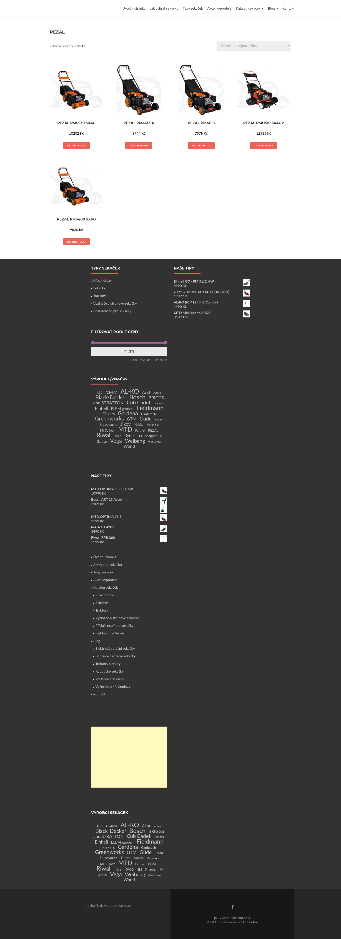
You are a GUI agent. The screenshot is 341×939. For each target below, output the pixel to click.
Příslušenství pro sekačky (112, 311)
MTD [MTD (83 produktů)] (125, 429)
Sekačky (99, 288)
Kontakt (288, 8)
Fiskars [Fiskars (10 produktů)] (108, 413)
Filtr (129, 352)
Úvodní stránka (133, 8)
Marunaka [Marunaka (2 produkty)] (153, 424)
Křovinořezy (102, 280)
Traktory (99, 295)
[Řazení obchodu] (254, 46)
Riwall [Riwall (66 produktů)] (104, 434)
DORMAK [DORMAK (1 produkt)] (159, 403)
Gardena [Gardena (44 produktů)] (128, 413)
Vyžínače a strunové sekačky (115, 303)
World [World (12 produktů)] (129, 446)
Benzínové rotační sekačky (115, 656)
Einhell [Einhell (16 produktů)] (101, 408)
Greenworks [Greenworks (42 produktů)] (109, 418)
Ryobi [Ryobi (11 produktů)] (129, 435)
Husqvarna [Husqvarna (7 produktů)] (108, 424)
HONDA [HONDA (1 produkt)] (159, 419)
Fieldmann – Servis (109, 633)
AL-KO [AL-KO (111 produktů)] (129, 391)
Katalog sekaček (248, 8)
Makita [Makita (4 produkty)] (139, 424)
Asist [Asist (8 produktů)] (146, 392)
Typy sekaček (193, 8)
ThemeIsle (250, 922)
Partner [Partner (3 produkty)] (140, 430)
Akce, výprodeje (219, 8)
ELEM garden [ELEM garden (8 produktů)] (122, 408)
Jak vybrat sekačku (164, 8)
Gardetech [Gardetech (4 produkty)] (148, 414)
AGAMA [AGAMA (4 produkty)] (111, 392)
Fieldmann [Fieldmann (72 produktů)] (150, 407)
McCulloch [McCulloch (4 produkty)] (107, 430)
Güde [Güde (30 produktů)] (146, 418)
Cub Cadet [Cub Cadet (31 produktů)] (138, 402)
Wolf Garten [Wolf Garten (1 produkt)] (154, 441)
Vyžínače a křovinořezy (112, 686)
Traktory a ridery (107, 663)
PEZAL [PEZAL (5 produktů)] (153, 430)
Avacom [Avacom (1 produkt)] (157, 392)
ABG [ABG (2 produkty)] (99, 392)
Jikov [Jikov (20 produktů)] (125, 424)
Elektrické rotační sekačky (115, 648)
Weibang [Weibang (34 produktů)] (135, 440)
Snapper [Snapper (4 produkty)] (151, 436)
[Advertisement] (129, 757)
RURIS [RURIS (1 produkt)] (118, 436)
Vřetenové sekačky (109, 679)
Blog (271, 8)
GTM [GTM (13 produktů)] (131, 418)
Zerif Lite (214, 922)
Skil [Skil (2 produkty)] (140, 436)
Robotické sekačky (109, 671)
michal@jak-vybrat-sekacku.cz (108, 905)
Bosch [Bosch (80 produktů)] (137, 397)
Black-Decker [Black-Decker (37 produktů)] (110, 397)
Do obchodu (76, 145)
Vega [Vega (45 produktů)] (116, 440)
